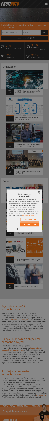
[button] (24, 229)
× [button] (39, 193)
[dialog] (24, 210)
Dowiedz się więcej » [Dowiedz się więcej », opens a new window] (28, 215)
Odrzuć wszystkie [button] (29, 220)
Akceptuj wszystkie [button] (29, 224)
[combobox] (39, 192)
